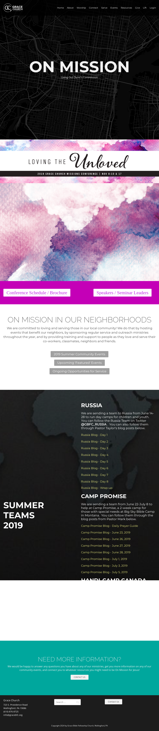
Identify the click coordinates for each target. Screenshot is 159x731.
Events (114, 7)
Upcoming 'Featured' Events (79, 363)
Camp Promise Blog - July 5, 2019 (104, 572)
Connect (93, 7)
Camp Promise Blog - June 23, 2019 (105, 532)
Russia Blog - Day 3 (94, 448)
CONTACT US (79, 677)
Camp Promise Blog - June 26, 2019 (105, 539)
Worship (81, 7)
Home (60, 7)
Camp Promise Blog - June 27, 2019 (105, 545)
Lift (145, 7)
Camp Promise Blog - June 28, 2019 (105, 552)
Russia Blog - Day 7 (94, 475)
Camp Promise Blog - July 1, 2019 (104, 559)
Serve (104, 7)
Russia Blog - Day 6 (94, 468)
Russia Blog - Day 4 (94, 455)
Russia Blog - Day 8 (94, 481)
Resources (126, 7)
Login (153, 7)
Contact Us (113, 701)
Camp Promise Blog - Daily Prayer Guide (109, 526)
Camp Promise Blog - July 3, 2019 (104, 565)
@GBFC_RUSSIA (93, 424)
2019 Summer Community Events (79, 354)
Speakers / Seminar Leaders (122, 292)
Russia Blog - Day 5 (94, 461)
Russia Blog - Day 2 (94, 441)
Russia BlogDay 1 (94, 435)
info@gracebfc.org (13, 714)
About (70, 7)
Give (137, 7)
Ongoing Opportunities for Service (79, 371)
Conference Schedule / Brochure (37, 292)
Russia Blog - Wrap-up (96, 488)
